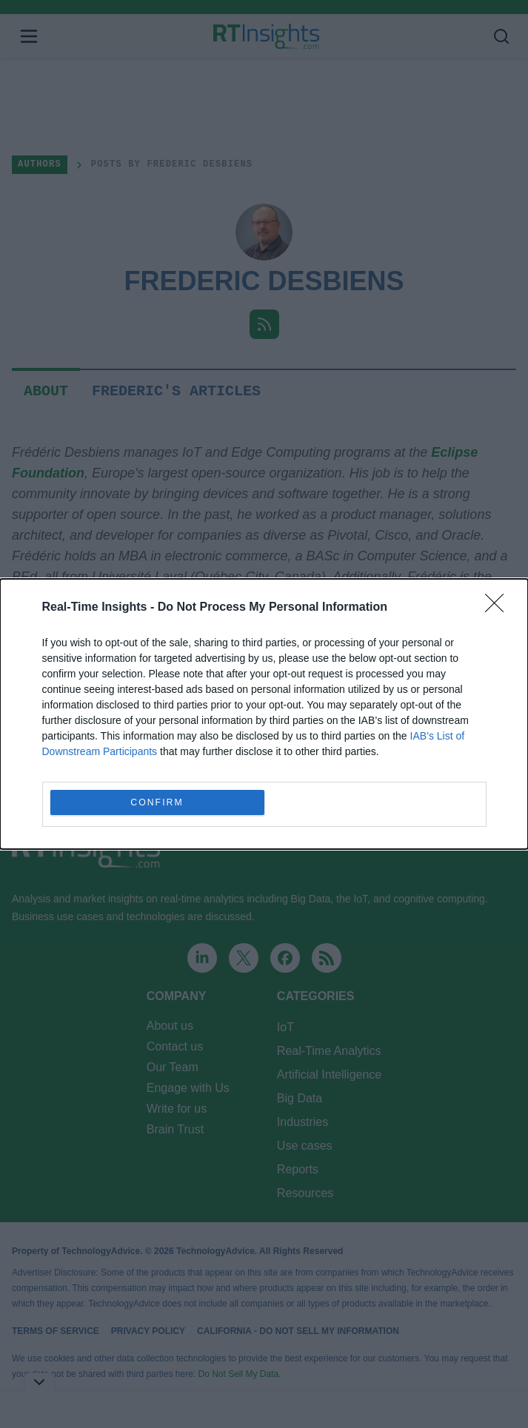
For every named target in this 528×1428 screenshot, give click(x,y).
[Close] (499, 608)
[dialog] (264, 714)
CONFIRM (157, 802)
